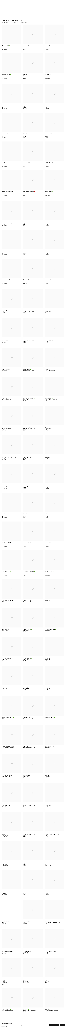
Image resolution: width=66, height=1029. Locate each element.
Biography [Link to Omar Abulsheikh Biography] (8, 22)
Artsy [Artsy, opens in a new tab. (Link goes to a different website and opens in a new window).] (44, 1022)
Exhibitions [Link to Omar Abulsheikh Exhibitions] (15, 22)
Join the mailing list (50, 1022)
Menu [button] (63, 8)
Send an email (47, 1022)
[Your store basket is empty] (60, 8)
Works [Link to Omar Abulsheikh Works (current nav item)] (3, 22)
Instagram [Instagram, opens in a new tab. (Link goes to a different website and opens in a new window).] (41, 1022)
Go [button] (63, 1021)
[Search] (57, 1022)
